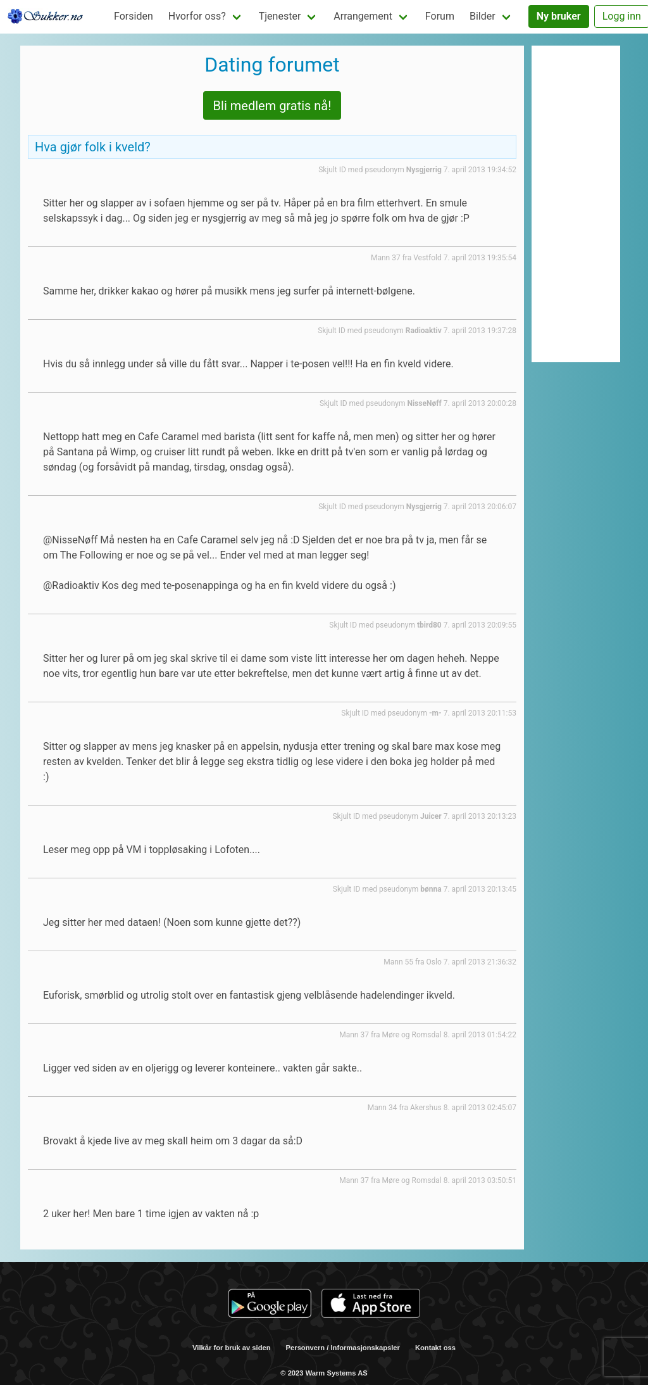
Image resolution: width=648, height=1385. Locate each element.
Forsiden (133, 16)
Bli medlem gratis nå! (272, 105)
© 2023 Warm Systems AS (323, 1373)
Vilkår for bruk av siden (231, 1347)
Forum (439, 16)
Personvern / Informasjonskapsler (343, 1347)
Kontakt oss (435, 1347)
